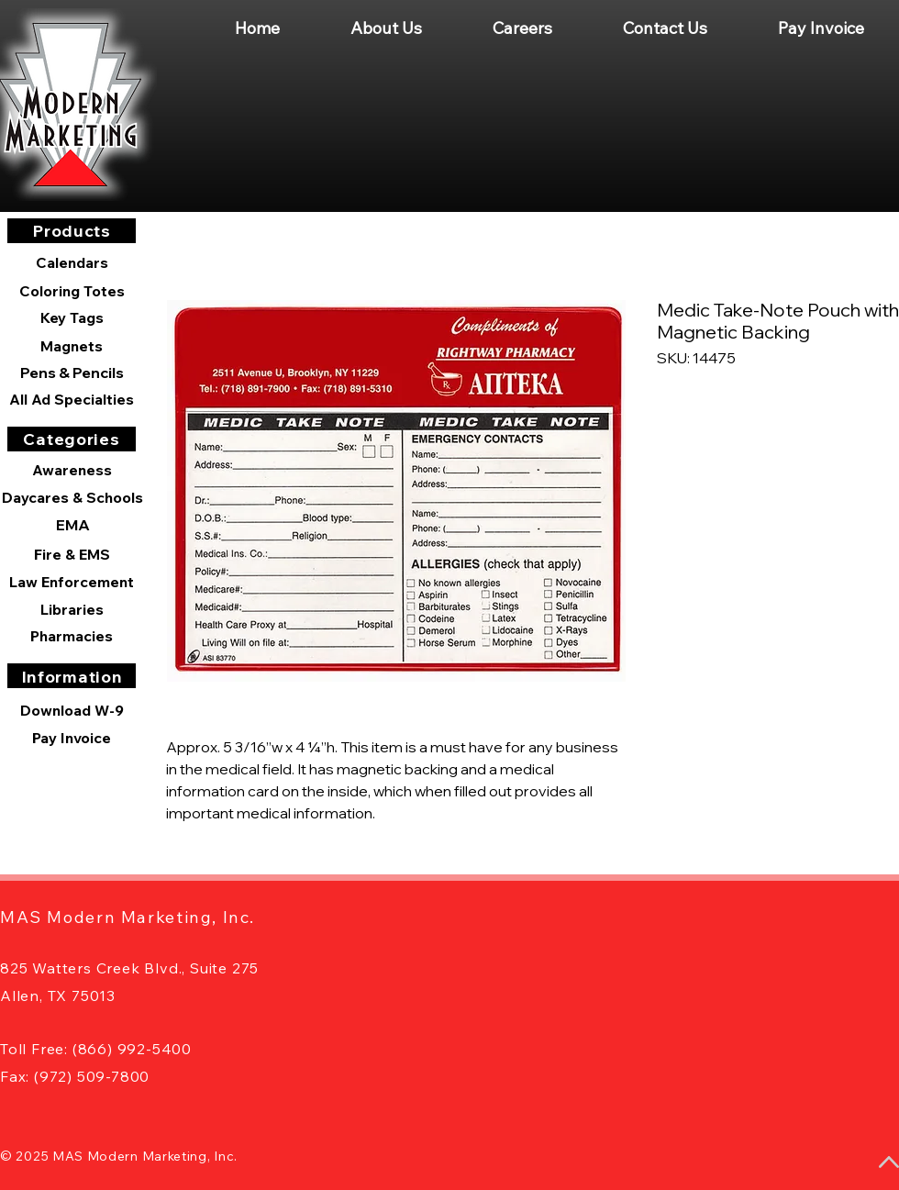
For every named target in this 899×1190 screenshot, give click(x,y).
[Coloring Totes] (71, 291)
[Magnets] (71, 346)
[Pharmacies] (71, 636)
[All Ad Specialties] (71, 399)
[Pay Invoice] (71, 738)
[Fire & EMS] (71, 554)
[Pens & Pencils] (71, 372)
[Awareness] (71, 470)
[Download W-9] (71, 710)
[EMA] (72, 525)
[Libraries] (71, 609)
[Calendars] (71, 262)
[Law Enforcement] (71, 582)
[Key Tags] (71, 317)
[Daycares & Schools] (72, 497)
